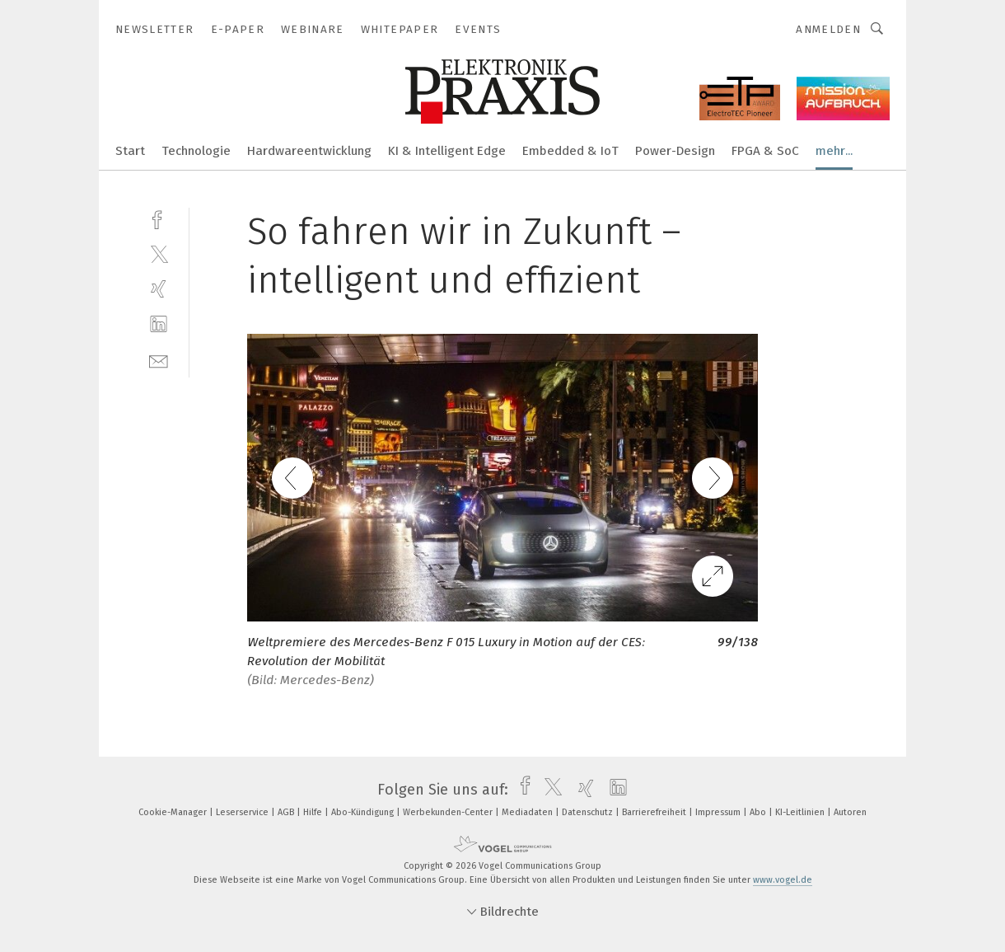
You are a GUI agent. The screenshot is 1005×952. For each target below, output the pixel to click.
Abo (759, 812)
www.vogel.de (782, 880)
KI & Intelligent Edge (447, 150)
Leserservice (243, 812)
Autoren (850, 812)
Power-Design (675, 150)
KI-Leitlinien (801, 812)
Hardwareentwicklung (309, 150)
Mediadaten (528, 812)
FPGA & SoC (765, 150)
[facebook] (158, 218)
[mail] (158, 359)
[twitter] (158, 253)
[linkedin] (158, 324)
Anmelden (828, 29)
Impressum (719, 812)
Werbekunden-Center (449, 812)
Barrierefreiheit (655, 812)
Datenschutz (588, 812)
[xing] (158, 289)
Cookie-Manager (173, 812)
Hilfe (314, 812)
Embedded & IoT (570, 150)
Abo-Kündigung (363, 812)
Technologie (196, 150)
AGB (287, 812)
